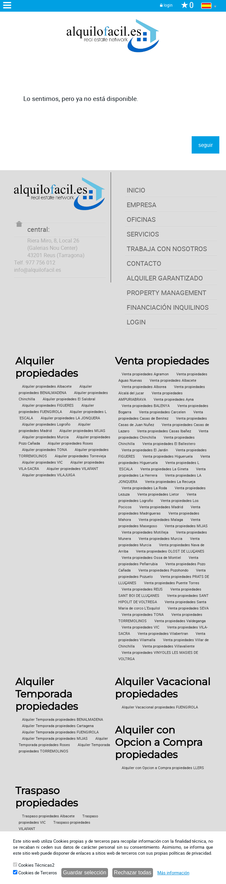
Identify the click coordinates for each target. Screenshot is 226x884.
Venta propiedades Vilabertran (163, 633)
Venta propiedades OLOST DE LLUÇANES (170, 551)
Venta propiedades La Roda (144, 488)
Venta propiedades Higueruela (168, 456)
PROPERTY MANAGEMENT (166, 292)
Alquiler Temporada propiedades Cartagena (58, 725)
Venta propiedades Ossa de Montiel (151, 557)
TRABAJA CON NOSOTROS (167, 248)
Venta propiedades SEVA (188, 608)
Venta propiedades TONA (143, 614)
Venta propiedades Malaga (161, 519)
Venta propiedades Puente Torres (171, 583)
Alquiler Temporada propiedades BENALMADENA (62, 719)
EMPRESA (141, 204)
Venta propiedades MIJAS (186, 526)
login (166, 5)
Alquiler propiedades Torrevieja (80, 456)
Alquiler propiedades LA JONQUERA (70, 418)
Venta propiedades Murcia (160, 538)
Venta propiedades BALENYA (146, 405)
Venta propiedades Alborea (144, 386)
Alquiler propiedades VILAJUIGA (48, 475)
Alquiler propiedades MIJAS (82, 430)
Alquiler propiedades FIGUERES (48, 405)
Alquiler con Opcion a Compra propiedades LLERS (163, 767)
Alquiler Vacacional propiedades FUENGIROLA (160, 707)
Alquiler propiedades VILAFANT (72, 468)
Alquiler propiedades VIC (42, 462)
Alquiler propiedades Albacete (47, 386)
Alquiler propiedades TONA (44, 449)
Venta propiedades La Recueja (170, 481)
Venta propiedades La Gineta (164, 469)
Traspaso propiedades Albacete (48, 816)
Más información (173, 873)
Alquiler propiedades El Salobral (69, 399)
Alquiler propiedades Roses (70, 443)
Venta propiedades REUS (142, 589)
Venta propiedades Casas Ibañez (164, 431)
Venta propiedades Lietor (158, 494)
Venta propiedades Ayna (174, 399)
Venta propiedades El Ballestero (168, 443)
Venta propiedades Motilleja (145, 532)
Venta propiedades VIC (140, 627)
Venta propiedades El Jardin (145, 450)
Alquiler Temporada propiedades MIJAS (55, 738)
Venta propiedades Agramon (145, 374)
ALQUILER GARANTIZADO (165, 277)
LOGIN (136, 321)
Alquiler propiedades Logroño (46, 424)
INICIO (136, 190)
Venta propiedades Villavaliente (168, 646)
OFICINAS (141, 219)
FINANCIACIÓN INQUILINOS (168, 307)
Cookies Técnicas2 (33, 865)
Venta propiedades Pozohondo (163, 570)
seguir (205, 145)
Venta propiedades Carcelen (162, 412)
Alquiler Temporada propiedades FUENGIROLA (60, 732)
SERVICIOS (143, 233)
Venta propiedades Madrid (161, 507)
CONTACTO (144, 263)
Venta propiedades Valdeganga (180, 621)
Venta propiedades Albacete (173, 380)
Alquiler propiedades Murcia (45, 437)
